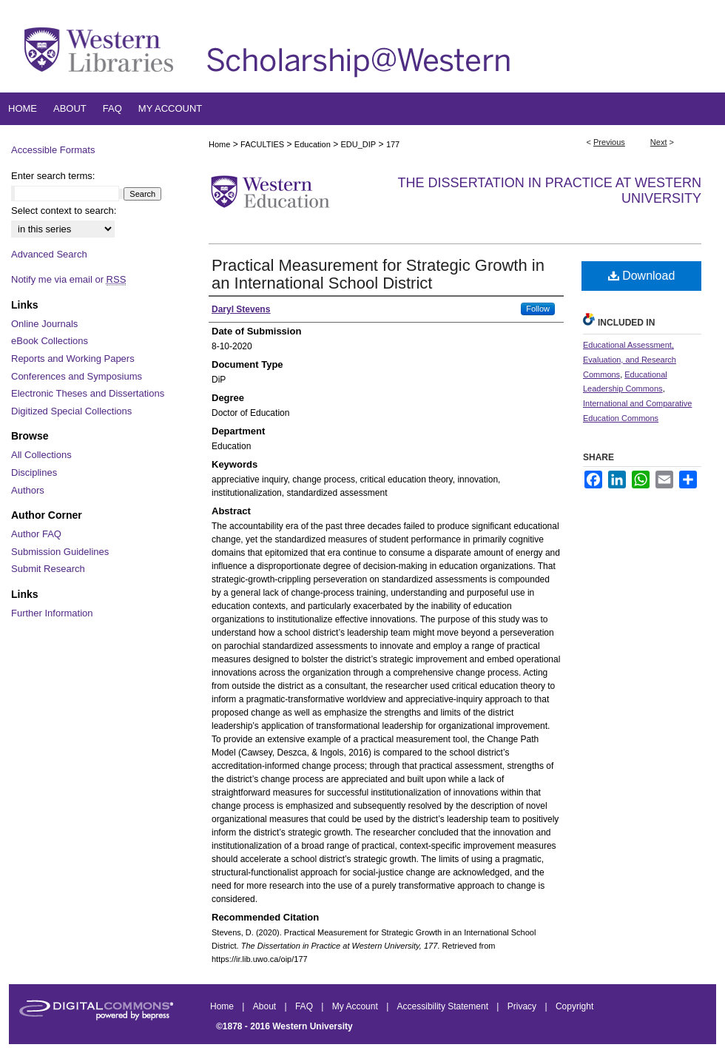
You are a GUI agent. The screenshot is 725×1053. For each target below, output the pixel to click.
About (266, 1006)
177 (392, 144)
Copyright (574, 1006)
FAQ (305, 1006)
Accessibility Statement (444, 1006)
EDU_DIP (358, 144)
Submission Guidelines (60, 551)
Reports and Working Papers (73, 358)
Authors (27, 490)
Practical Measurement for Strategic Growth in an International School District (378, 274)
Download (641, 275)
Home (219, 144)
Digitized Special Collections (71, 411)
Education (312, 144)
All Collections (41, 454)
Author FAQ (36, 533)
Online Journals (44, 323)
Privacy (523, 1006)
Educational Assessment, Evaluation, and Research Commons (629, 359)
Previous (609, 142)
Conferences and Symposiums (76, 376)
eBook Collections (49, 340)
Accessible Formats (53, 149)
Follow (538, 308)
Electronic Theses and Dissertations (87, 393)
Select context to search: (63, 210)
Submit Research (48, 568)
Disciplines (34, 472)
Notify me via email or (68, 280)
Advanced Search (49, 254)
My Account (356, 1006)
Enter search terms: (53, 175)
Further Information (52, 613)
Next (658, 142)
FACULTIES (262, 144)
